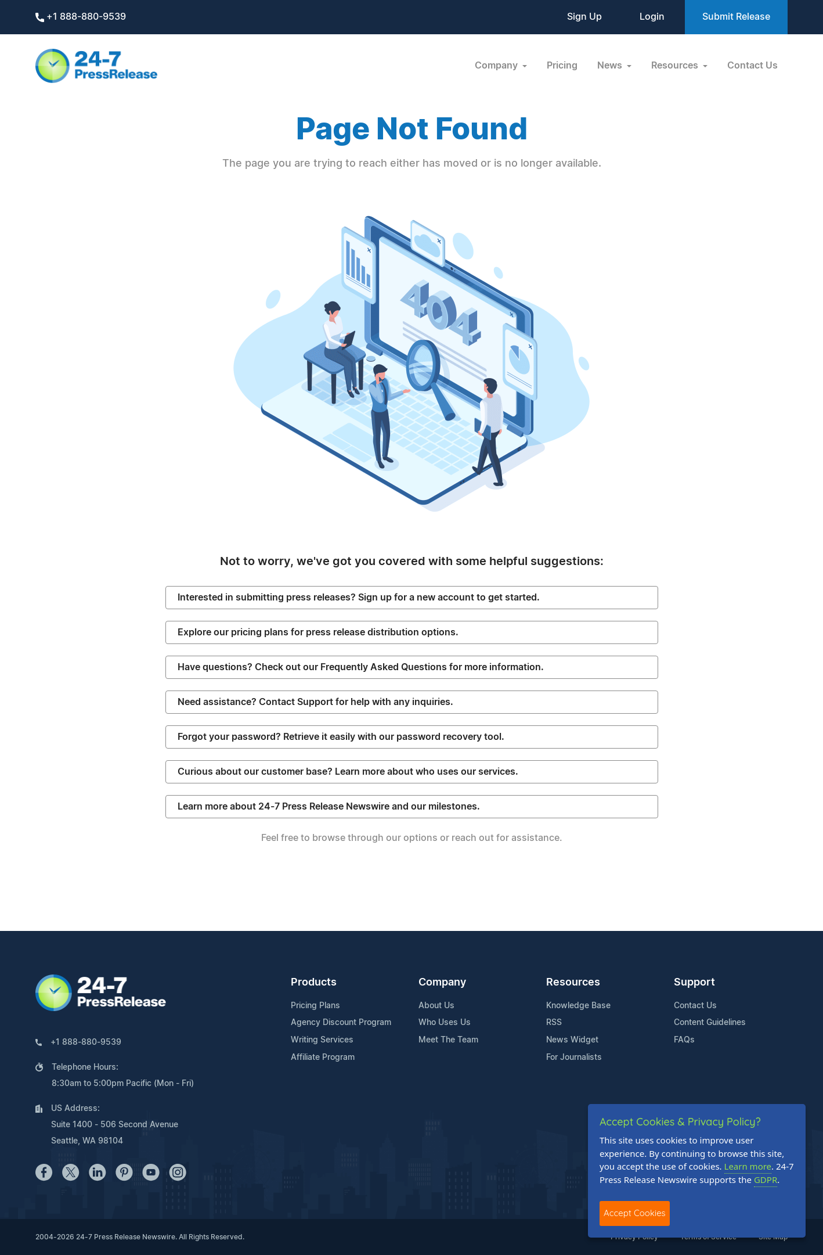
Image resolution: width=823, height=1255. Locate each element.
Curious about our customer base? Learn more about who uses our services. (348, 771)
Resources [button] (676, 65)
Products (314, 982)
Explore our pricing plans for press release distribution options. (318, 632)
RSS (554, 1023)
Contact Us (752, 65)
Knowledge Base (578, 1006)
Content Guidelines (710, 1023)
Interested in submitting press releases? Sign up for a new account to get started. (359, 597)
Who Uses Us (444, 1023)
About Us (436, 1006)
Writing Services (322, 1040)
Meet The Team (448, 1040)
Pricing (562, 65)
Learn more (748, 1166)
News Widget (572, 1040)
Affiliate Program (323, 1057)
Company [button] (497, 65)
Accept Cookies (635, 1212)
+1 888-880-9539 (80, 17)
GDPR (765, 1179)
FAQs (684, 1040)
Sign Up (584, 16)
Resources (573, 982)
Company (442, 982)
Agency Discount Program (341, 1023)
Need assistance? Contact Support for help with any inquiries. (315, 702)
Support (694, 982)
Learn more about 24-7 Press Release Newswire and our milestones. (329, 806)
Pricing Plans (315, 1006)
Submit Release (736, 16)
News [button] (611, 65)
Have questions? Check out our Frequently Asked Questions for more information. (361, 667)
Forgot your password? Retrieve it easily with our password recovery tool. (341, 737)
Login (652, 16)
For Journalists (574, 1057)
